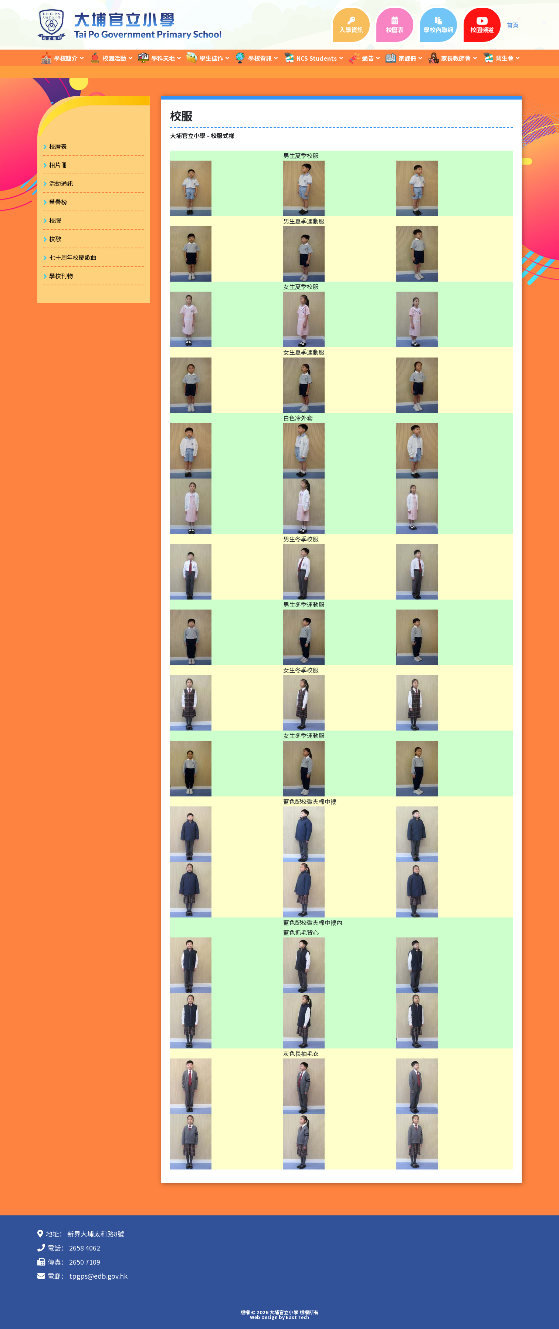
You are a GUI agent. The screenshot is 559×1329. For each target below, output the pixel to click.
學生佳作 (204, 57)
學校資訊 (253, 57)
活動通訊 (61, 183)
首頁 (513, 25)
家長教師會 (449, 57)
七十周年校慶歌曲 (72, 257)
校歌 (55, 238)
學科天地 (156, 57)
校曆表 (58, 146)
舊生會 (498, 57)
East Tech (297, 1316)
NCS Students (309, 57)
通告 (361, 57)
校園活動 (107, 57)
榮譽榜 (58, 201)
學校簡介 (59, 57)
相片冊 (58, 164)
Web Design (264, 1316)
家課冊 (400, 57)
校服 (55, 220)
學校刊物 (61, 275)
